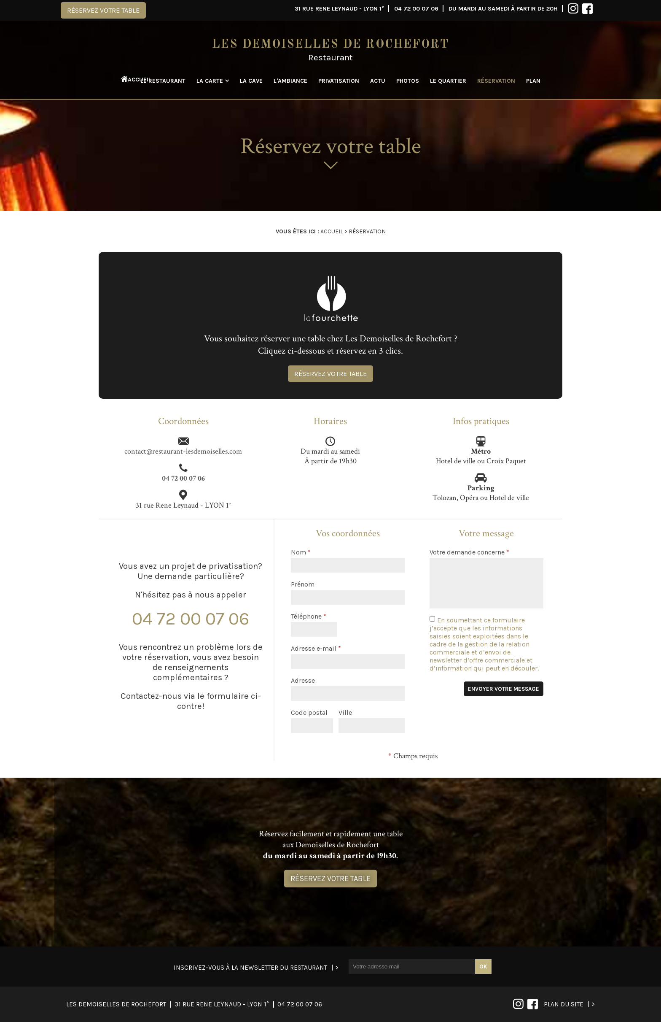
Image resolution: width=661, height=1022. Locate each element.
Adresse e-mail (316, 648)
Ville (345, 712)
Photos (407, 80)
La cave (251, 80)
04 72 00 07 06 (416, 8)
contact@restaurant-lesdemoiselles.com (183, 451)
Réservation (496, 80)
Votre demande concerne (469, 552)
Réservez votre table (103, 10)
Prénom (302, 584)
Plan (533, 80)
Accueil (131, 79)
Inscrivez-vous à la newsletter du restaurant (250, 967)
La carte (209, 80)
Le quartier (448, 80)
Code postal (309, 712)
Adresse (303, 680)
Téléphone (308, 616)
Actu (377, 80)
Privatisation (338, 80)
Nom (301, 552)
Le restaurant (162, 80)
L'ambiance (290, 80)
